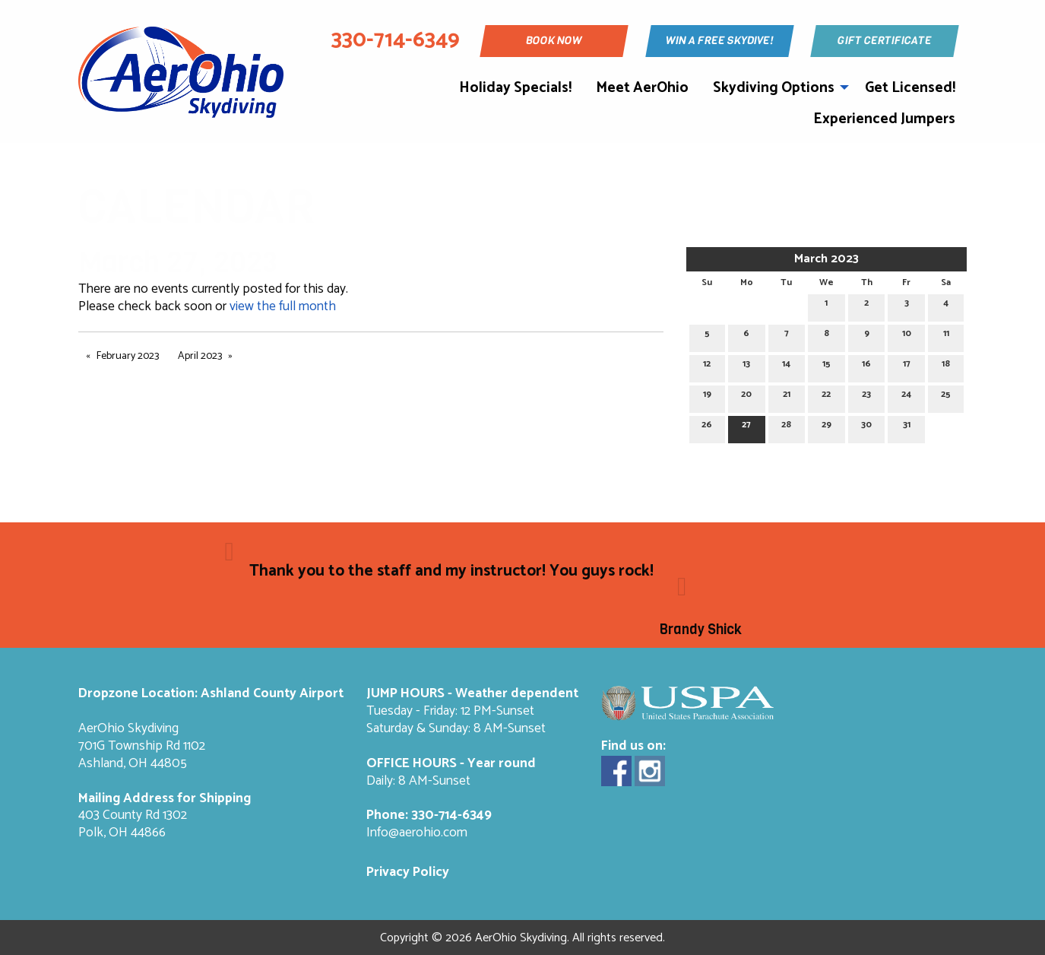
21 (786, 396)
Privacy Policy (407, 872)
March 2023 (826, 259)
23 (866, 396)
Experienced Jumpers (884, 119)
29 (826, 426)
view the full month (283, 307)
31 (906, 426)
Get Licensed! (910, 88)
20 (746, 396)
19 (707, 396)
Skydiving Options (773, 88)
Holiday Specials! (515, 88)
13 (746, 366)
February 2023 (128, 356)
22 (826, 396)
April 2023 (200, 356)
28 (786, 426)
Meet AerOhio (642, 88)
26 (706, 426)
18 (946, 366)
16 (866, 366)
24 (906, 396)
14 (786, 366)
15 (826, 366)
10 (906, 335)
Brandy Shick (701, 629)
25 (946, 396)
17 (906, 366)
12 (707, 366)
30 (866, 426)
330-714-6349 (451, 815)
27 (746, 426)
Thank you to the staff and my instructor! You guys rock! (453, 571)
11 (946, 335)
